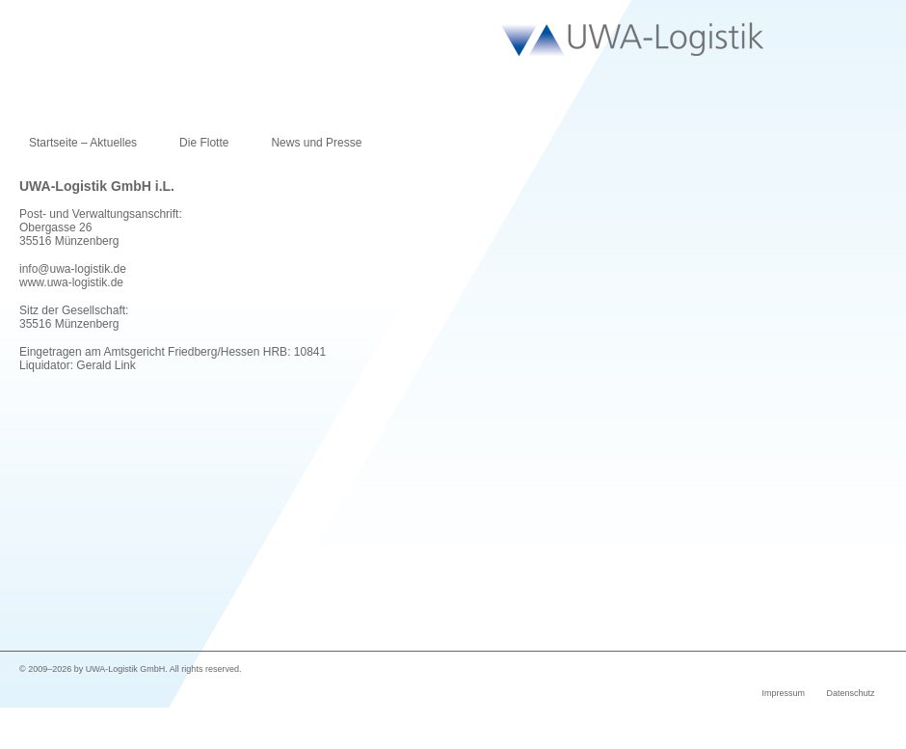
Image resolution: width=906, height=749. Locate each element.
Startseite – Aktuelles (83, 142)
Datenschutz (850, 693)
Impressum (783, 693)
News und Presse (316, 142)
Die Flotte (203, 142)
